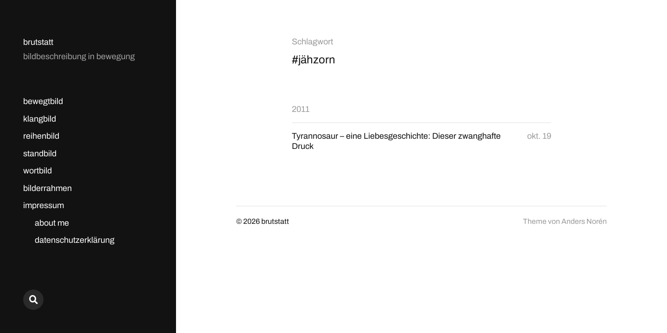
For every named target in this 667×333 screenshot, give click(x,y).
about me (52, 223)
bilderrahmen (47, 188)
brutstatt (38, 42)
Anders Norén (584, 221)
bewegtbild (43, 101)
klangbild (39, 118)
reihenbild (41, 136)
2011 (300, 109)
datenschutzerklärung (74, 240)
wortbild (37, 170)
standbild (40, 153)
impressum (43, 205)
